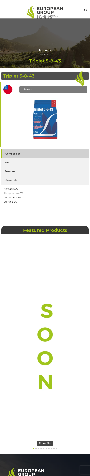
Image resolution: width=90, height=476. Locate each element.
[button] (33, 448)
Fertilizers (45, 55)
